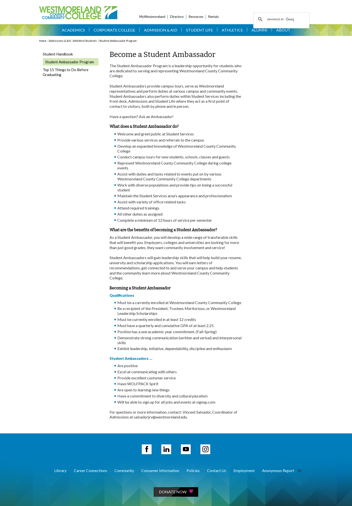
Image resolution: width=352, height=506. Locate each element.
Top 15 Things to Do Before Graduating (65, 72)
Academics (73, 30)
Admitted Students (85, 40)
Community (124, 470)
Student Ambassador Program (118, 40)
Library (60, 470)
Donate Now (176, 491)
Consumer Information (160, 470)
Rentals (213, 17)
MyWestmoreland (152, 17)
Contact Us (216, 470)
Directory (177, 17)
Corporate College (114, 30)
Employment (244, 470)
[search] (280, 19)
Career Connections (90, 470)
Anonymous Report (278, 470)
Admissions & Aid (60, 40)
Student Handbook (58, 54)
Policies (193, 470)
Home (42, 40)
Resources (196, 17)
